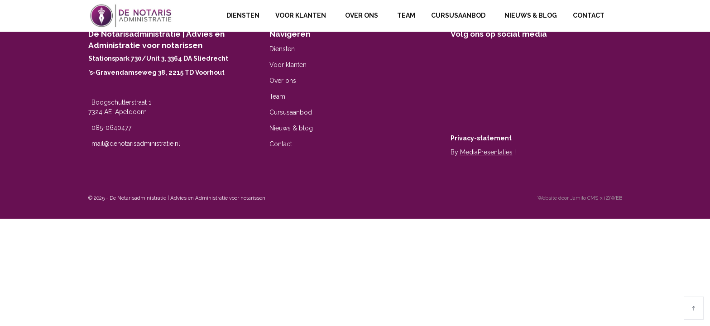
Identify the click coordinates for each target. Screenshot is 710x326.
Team (406, 15)
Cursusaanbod (460, 15)
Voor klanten (302, 15)
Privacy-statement (481, 138)
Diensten (242, 15)
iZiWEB (613, 198)
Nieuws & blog (530, 15)
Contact (590, 15)
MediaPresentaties (486, 152)
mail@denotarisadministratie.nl (135, 143)
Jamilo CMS (584, 198)
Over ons (363, 15)
